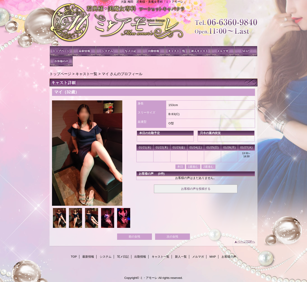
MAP (245, 51)
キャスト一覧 (176, 51)
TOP (61, 51)
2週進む (208, 166)
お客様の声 (61, 61)
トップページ (60, 74)
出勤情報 (153, 51)
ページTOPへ (246, 241)
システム (107, 51)
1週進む (193, 166)
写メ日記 (130, 51)
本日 (180, 166)
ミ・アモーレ (153, 24)
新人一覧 (199, 51)
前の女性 (134, 236)
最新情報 (84, 51)
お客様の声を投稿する (195, 188)
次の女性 (172, 236)
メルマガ (222, 51)
